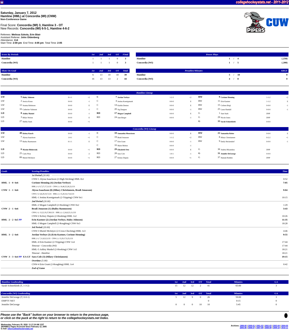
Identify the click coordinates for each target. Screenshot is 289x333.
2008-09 (268, 328)
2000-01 (251, 326)
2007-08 (259, 328)
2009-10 (276, 328)
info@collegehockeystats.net (20, 329)
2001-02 (259, 326)
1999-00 (243, 326)
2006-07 (251, 328)
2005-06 (243, 328)
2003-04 (276, 326)
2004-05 (284, 326)
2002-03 (268, 326)
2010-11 (284, 328)
